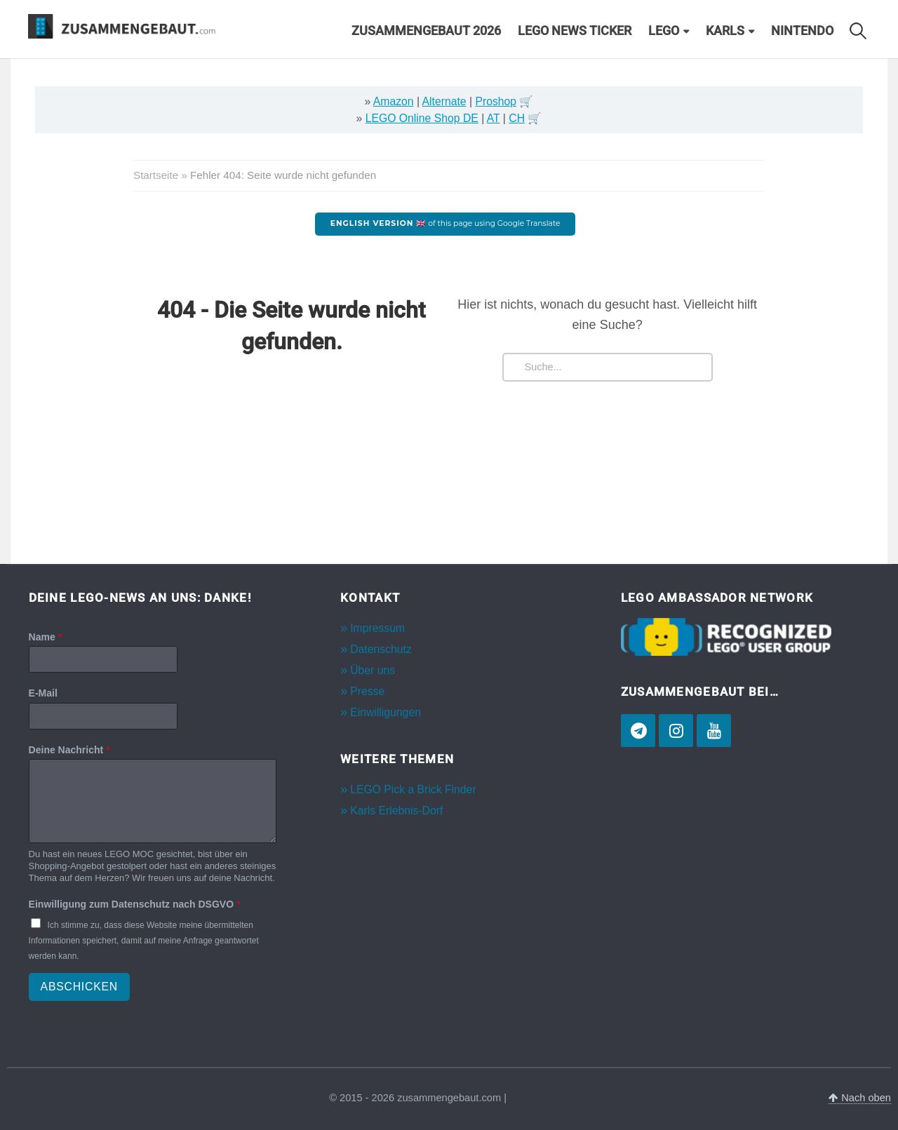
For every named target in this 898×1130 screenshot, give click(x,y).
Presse (367, 691)
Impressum (377, 628)
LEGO (663, 31)
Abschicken (79, 987)
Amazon (393, 101)
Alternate (444, 101)
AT (493, 118)
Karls (725, 31)
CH (517, 118)
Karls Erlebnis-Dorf (396, 810)
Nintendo (802, 31)
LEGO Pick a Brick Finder (413, 789)
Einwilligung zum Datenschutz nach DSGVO (135, 904)
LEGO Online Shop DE (422, 118)
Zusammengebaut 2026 (426, 31)
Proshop (495, 101)
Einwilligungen (385, 712)
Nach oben (860, 1097)
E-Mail (43, 693)
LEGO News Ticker (574, 31)
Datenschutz (381, 649)
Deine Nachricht (69, 749)
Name (45, 637)
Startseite (155, 175)
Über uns (372, 670)
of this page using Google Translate (445, 223)
